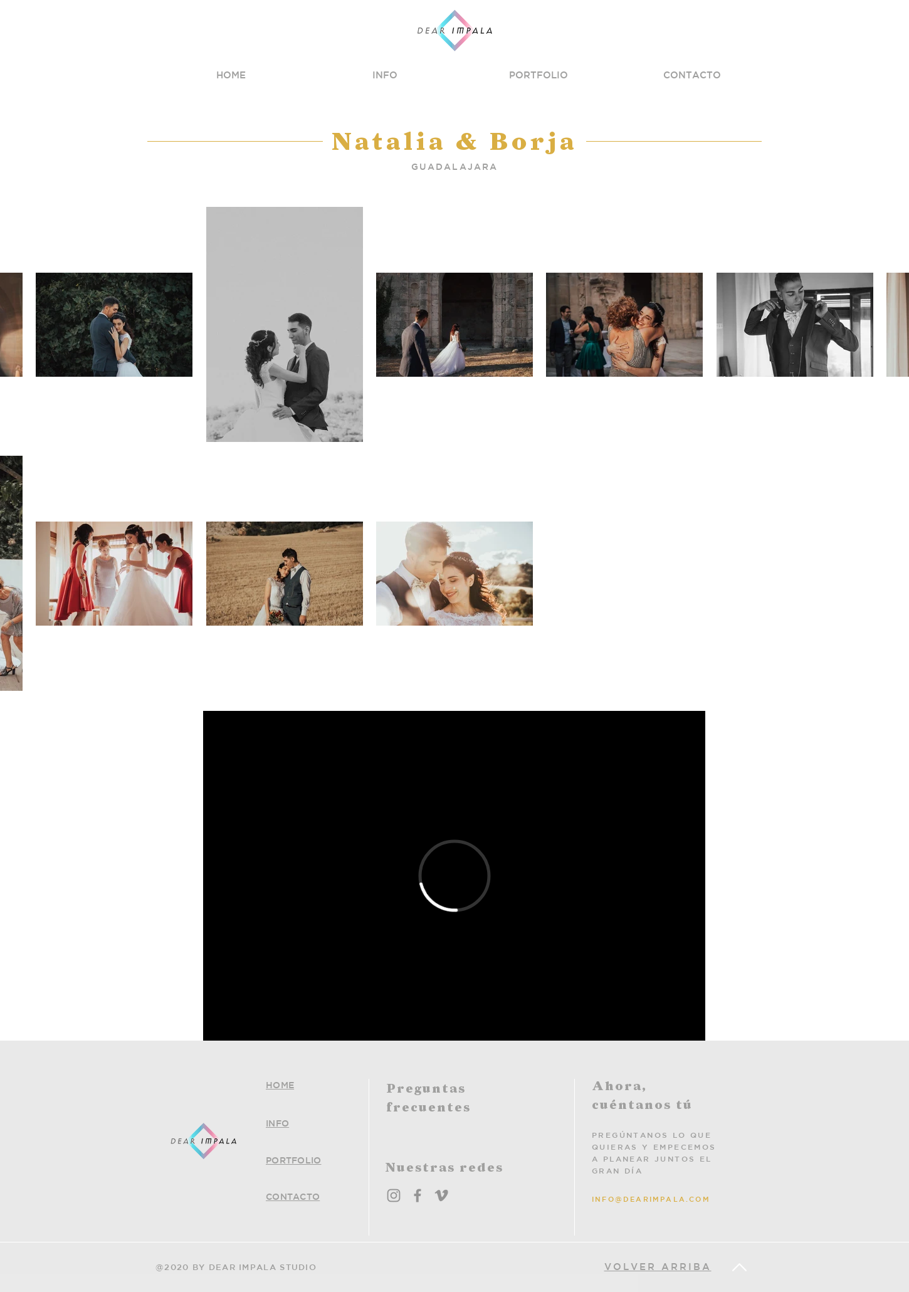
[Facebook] (417, 1195)
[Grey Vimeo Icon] (441, 1195)
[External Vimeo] (454, 876)
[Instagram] (393, 1195)
